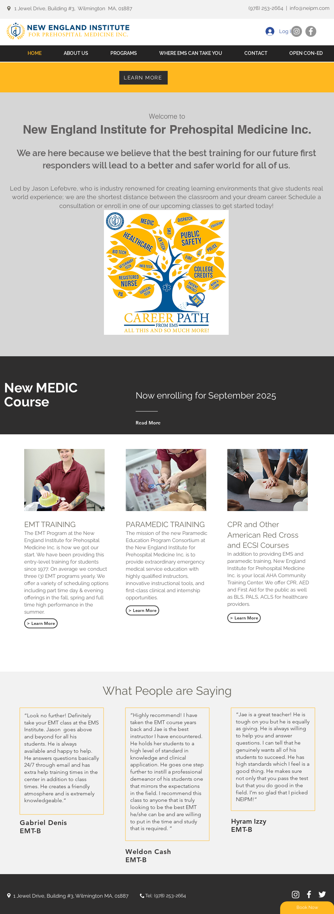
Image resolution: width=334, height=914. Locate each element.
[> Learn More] (41, 623)
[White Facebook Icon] (309, 894)
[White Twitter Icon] (322, 894)
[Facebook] (310, 31)
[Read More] (166, 423)
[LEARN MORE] (143, 78)
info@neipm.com (310, 8)
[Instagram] (296, 31)
